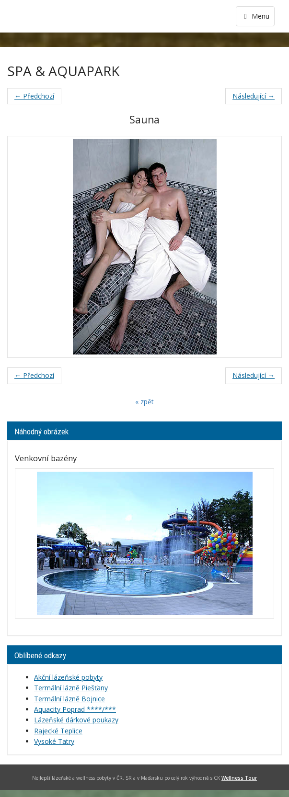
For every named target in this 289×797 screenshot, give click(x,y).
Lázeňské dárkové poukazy (76, 719)
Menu (255, 16)
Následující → (253, 95)
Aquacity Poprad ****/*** (75, 709)
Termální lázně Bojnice (69, 698)
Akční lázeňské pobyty (68, 677)
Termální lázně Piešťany (71, 687)
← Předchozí (34, 95)
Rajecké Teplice (58, 730)
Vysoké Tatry (54, 741)
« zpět (144, 401)
